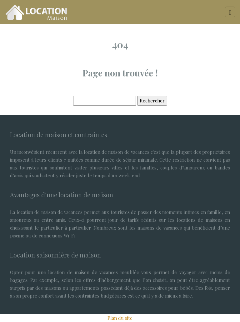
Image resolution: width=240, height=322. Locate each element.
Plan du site (120, 318)
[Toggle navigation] (230, 12)
